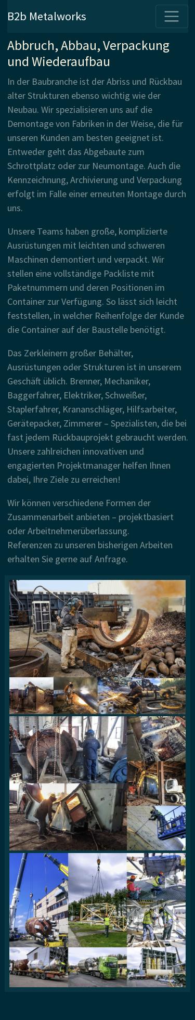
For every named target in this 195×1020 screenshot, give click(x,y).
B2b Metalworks (46, 16)
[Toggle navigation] (171, 16)
